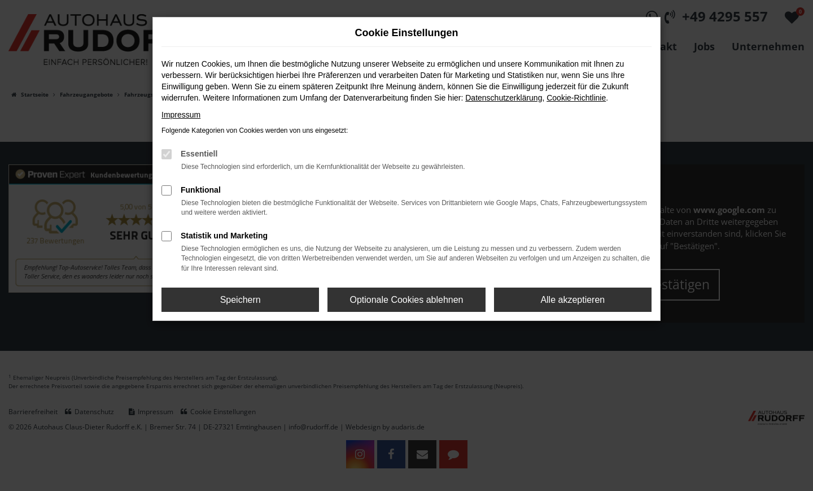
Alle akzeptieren (572, 300)
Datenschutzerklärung (503, 97)
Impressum (180, 114)
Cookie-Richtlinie (576, 97)
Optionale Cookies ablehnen (406, 300)
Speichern (240, 300)
